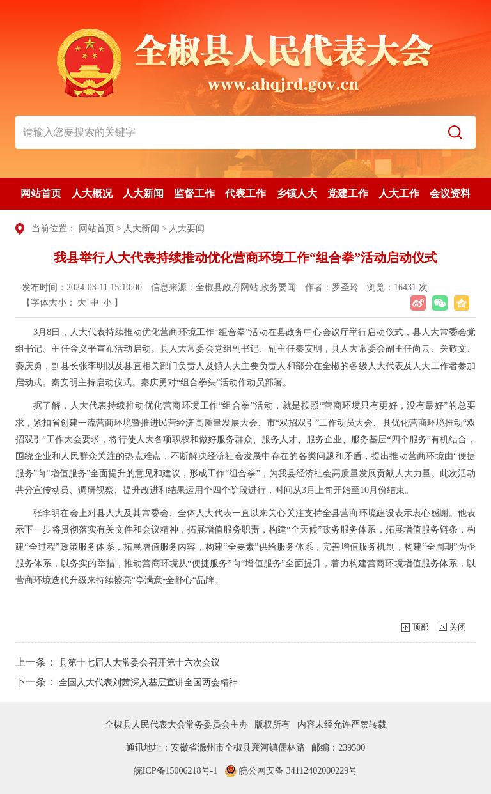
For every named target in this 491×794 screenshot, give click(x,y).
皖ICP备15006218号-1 (175, 770)
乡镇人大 (296, 193)
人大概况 (92, 193)
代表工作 (245, 193)
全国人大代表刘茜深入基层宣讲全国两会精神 (148, 682)
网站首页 (40, 193)
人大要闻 (187, 228)
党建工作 (347, 193)
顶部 (420, 627)
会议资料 (450, 193)
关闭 (457, 627)
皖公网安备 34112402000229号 (290, 770)
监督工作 (194, 193)
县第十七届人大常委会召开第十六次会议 (139, 662)
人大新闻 (143, 193)
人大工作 (398, 193)
